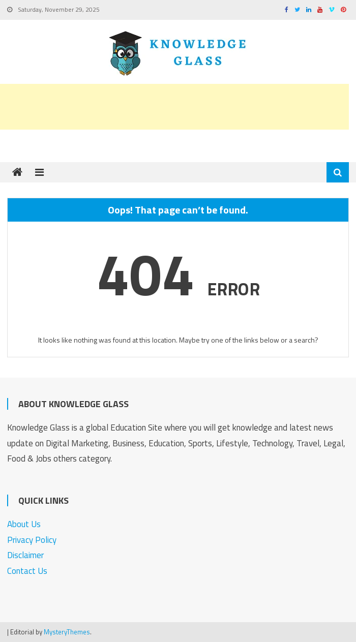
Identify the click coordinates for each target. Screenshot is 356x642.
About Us (24, 524)
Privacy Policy (31, 539)
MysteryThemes (67, 632)
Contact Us (27, 570)
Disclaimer (25, 555)
